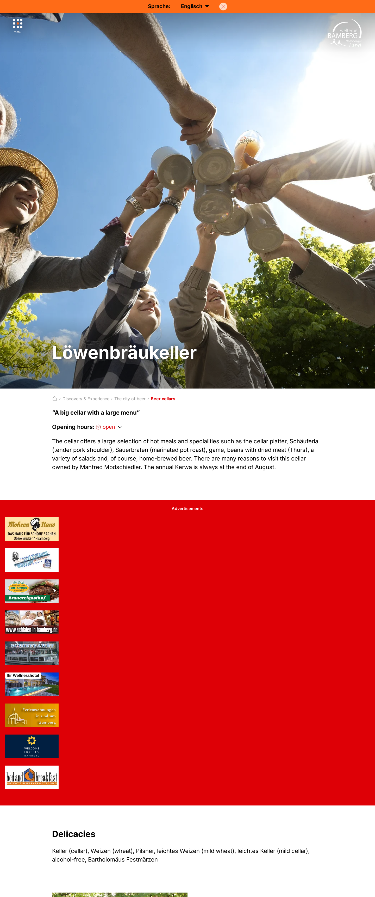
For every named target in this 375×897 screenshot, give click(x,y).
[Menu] (17, 26)
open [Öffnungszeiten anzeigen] (105, 427)
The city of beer (130, 398)
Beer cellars (163, 398)
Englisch (195, 6)
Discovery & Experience (86, 398)
